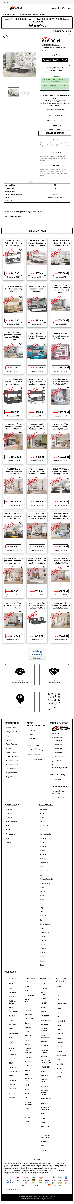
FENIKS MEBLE (29, 995)
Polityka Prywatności (13, 732)
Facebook (32, 730)
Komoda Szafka (45, 834)
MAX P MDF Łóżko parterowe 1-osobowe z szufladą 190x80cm (37, 516)
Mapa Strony (10, 777)
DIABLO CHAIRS (14, 1071)
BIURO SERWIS (13, 1033)
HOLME (27, 1061)
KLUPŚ (27, 1089)
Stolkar (59, 1029)
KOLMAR (27, 1093)
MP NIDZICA (44, 1086)
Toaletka (43, 940)
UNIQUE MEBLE (61, 1055)
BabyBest (12, 1016)
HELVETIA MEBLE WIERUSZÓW (29, 1051)
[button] (5, 64)
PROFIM (43, 1150)
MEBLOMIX (44, 1056)
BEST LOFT (12, 1024)
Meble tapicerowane (13, 826)
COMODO (12, 1059)
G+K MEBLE (28, 1014)
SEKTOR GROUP (62, 1004)
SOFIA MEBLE (61, 1021)
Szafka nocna (44, 932)
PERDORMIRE (45, 1126)
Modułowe (43, 887)
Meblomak (44, 1041)
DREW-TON (12, 1080)
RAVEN (59, 986)
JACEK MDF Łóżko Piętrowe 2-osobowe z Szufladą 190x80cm (37, 243)
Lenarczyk (28, 1113)
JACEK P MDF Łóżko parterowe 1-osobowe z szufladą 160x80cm (61, 243)
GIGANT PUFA (29, 1027)
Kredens (43, 846)
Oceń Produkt (54, 165)
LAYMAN (27, 1108)
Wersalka (43, 949)
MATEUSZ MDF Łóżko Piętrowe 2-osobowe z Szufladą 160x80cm (37, 381)
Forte (26, 1006)
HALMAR (28, 1044)
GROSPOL (28, 1036)
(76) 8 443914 (57, 748)
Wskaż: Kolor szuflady (54, 121)
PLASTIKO (44, 1141)
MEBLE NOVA (45, 1024)
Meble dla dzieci (11, 822)
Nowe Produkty (11, 752)
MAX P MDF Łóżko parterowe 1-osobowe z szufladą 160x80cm (61, 516)
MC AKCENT (44, 999)
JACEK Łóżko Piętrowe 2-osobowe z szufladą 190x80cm (37, 288)
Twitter (31, 734)
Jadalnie (9, 813)
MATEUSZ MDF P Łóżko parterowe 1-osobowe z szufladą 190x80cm (37, 560)
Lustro (42, 875)
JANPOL (27, 1070)
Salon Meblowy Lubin (11, 1189)
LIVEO (27, 1121)
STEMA (59, 1025)
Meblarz (43, 1011)
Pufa (41, 904)
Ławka (42, 867)
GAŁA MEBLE (29, 1019)
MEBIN (43, 1007)
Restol (59, 991)
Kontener (43, 842)
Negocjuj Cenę (55, 55)
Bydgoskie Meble (12, 1043)
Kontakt (8, 740)
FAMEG (27, 991)
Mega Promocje (11, 773)
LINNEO (27, 1117)
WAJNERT (60, 1064)
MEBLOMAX (44, 1046)
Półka (42, 895)
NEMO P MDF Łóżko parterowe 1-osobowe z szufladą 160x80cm (37, 605)
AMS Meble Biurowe (12, 1002)
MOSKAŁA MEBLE (44, 1081)
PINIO (42, 1131)
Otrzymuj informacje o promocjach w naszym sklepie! (37, 750)
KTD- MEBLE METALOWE (29, 1103)
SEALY (59, 999)
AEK (10, 988)
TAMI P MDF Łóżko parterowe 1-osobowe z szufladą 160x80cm (13, 605)
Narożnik (43, 891)
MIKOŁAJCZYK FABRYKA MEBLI (46, 1062)
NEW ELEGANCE (46, 1099)
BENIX (11, 1020)
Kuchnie (9, 818)
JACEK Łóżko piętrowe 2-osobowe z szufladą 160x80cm (13, 288)
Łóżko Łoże (44, 871)
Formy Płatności (11, 744)
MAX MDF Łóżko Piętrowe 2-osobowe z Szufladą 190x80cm (60, 336)
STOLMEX (60, 1042)
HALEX (27, 1040)
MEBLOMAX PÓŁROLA (44, 1051)
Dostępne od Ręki (12, 756)
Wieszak (43, 953)
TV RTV (42, 945)
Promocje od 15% (12, 760)
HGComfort (28, 1057)
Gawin (27, 1023)
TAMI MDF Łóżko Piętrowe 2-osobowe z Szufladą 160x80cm (13, 471)
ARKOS (11, 1007)
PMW (42, 1146)
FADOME (27, 986)
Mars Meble (44, 984)
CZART (11, 1063)
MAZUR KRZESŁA (43, 993)
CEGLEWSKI (12, 1054)
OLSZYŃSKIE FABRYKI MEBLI (45, 1108)
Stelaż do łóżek (45, 916)
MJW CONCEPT (45, 1067)
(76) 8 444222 (57, 744)
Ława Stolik (44, 863)
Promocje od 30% (12, 769)
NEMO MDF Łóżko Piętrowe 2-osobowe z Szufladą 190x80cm (60, 426)
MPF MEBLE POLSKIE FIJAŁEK (44, 1092)
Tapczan (43, 936)
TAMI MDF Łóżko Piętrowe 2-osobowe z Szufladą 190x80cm (37, 471)
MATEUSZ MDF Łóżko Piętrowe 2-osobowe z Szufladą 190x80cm (13, 381)
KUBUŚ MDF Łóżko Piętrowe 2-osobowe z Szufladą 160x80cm (60, 381)
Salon (8, 838)
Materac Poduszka (46, 879)
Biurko (42, 818)
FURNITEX (28, 1010)
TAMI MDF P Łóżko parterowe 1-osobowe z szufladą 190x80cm (61, 560)
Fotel (42, 822)
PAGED (43, 1118)
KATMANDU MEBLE (28, 1079)
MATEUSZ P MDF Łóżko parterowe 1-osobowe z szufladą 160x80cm (13, 560)
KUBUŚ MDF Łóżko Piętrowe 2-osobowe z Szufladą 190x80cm (13, 426)
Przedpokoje (10, 834)
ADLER (11, 984)
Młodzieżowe (10, 830)
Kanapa (42, 830)
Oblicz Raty (55, 139)
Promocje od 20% (12, 764)
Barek (42, 813)
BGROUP (11, 1029)
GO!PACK (28, 1031)
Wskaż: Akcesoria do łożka (55, 110)
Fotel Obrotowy (45, 826)
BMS (10, 1037)
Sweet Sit (59, 1047)
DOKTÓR (11, 1076)
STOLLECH (60, 1034)
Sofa (41, 912)
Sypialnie (9, 842)
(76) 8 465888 (57, 753)
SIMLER (59, 1012)
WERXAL (59, 1072)
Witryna (42, 957)
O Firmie (9, 748)
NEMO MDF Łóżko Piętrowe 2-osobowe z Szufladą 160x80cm (37, 426)
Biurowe (9, 809)
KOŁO (27, 1098)
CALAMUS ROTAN (12, 1049)
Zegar (42, 965)
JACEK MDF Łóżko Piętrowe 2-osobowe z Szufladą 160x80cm (13, 243)
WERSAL (59, 1068)
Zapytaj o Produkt (55, 152)
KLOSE (27, 1085)
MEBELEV (44, 1003)
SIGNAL (59, 1008)
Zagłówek (43, 961)
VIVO (58, 1060)
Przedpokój (44, 899)
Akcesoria (43, 809)
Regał (42, 908)
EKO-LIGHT (12, 1089)
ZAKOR (59, 1077)
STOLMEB (60, 1038)
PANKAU (43, 1122)
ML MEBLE (44, 1071)
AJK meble (66, 31)
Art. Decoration (13, 1011)
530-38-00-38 (57, 761)
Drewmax (12, 1084)
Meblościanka (45, 883)
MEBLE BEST (45, 1016)
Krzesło (42, 850)
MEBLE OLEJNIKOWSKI (45, 1036)
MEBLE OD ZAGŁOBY (44, 1030)
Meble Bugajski (45, 1020)
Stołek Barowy (45, 924)
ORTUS (43, 1114)
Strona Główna (11, 728)
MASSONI (44, 988)
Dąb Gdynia (12, 1067)
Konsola (43, 838)
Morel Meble (44, 1075)
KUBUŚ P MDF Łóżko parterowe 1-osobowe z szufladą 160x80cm (13, 516)
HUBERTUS (28, 1066)
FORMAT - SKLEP (28, 1000)
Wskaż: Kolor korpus (55, 115)
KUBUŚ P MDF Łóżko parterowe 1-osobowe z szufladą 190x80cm (61, 471)
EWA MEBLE (12, 1097)
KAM (26, 1074)
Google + (32, 738)
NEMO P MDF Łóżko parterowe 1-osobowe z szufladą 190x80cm (61, 605)
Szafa (42, 928)
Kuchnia (43, 854)
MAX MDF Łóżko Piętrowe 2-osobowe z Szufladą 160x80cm (37, 336)
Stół (41, 920)
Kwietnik (43, 859)
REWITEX (59, 995)
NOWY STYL (44, 1103)
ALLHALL (12, 997)
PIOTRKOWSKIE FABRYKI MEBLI (45, 1136)
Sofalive (59, 1017)
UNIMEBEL (60, 1051)
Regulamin (9, 736)
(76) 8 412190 (57, 757)
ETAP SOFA (12, 1093)
